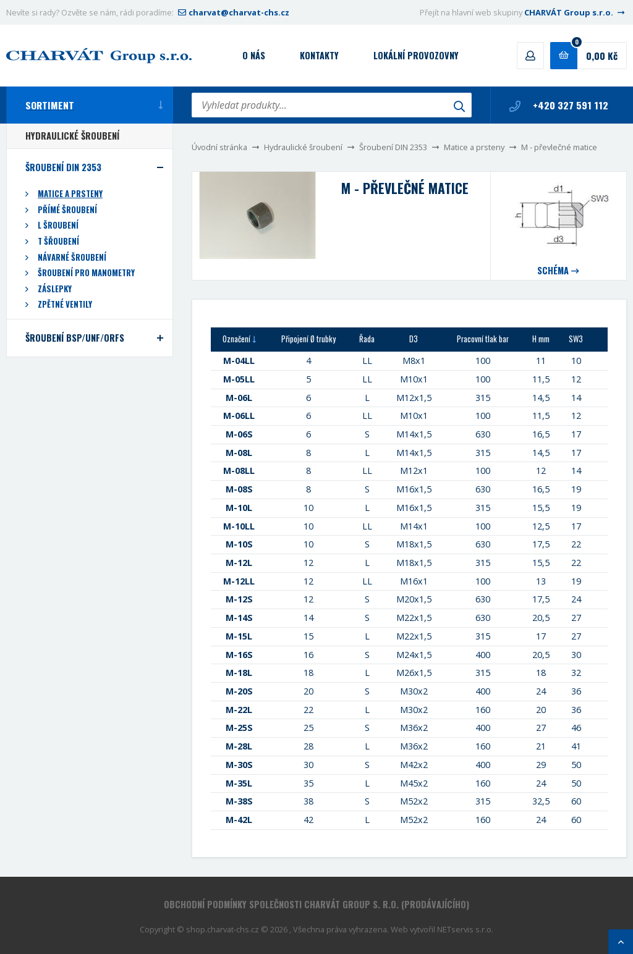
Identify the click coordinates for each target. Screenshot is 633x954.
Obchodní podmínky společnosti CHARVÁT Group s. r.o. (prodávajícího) (316, 904)
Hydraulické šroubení (303, 147)
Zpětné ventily (65, 304)
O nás (253, 55)
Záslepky (55, 289)
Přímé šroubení (67, 210)
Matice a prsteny (474, 147)
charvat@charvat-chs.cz (232, 12)
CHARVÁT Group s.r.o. (575, 12)
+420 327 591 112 (558, 105)
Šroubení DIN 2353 (393, 147)
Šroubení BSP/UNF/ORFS (74, 337)
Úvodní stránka (219, 147)
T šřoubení (58, 241)
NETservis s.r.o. (465, 929)
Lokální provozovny (416, 55)
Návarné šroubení (72, 257)
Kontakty (319, 55)
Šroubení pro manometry (86, 273)
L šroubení (58, 225)
